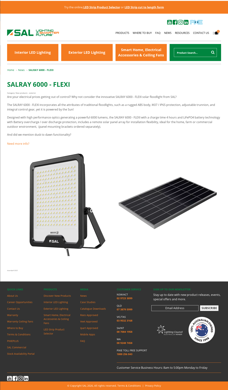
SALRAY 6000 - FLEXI (41, 70)
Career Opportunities (19, 302)
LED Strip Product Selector (54, 331)
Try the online (92, 7)
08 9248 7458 (124, 343)
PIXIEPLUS (13, 341)
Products (122, 33)
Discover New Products (57, 295)
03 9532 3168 (124, 320)
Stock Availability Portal (21, 353)
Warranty (12, 315)
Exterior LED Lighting (86, 52)
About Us (12, 295)
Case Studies (87, 302)
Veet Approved (89, 321)
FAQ (158, 33)
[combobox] (195, 52)
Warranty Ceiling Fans (20, 321)
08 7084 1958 (124, 331)
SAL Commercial (16, 347)
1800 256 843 (124, 354)
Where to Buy (142, 33)
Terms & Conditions (19, 334)
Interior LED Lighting (33, 52)
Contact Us (201, 33)
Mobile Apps (87, 334)
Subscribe (209, 308)
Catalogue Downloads (93, 308)
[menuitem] (12, 70)
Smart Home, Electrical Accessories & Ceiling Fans (141, 52)
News (167, 33)
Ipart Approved (89, 328)
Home (10, 70)
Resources (182, 33)
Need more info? (18, 144)
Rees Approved (89, 315)
